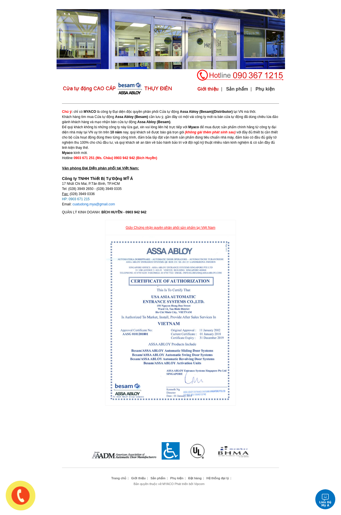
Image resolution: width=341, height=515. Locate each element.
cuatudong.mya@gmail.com (94, 204)
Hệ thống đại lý (265, 4)
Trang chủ (72, 4)
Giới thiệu (104, 4)
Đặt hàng (233, 4)
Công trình (201, 4)
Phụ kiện (169, 4)
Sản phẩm (137, 4)
